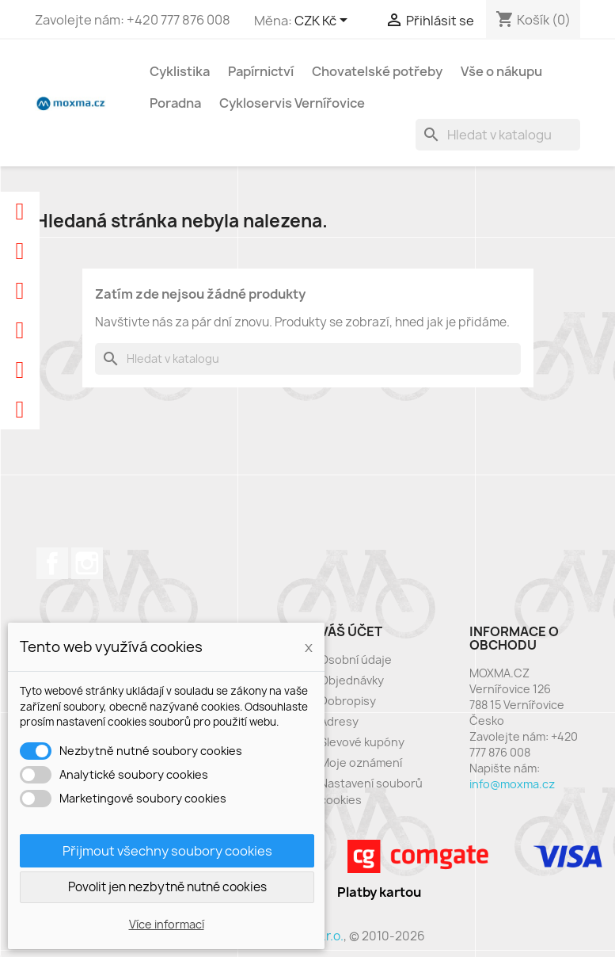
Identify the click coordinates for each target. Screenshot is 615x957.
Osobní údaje (356, 659)
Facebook (52, 563)
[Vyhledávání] (498, 135)
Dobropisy (348, 700)
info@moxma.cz (512, 783)
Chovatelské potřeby (377, 71)
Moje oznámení (361, 762)
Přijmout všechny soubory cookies (167, 851)
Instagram (87, 563)
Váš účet (351, 631)
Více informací (166, 924)
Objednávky (352, 680)
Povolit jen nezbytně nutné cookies (167, 887)
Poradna (175, 103)
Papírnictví (261, 71)
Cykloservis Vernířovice (292, 103)
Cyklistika (180, 71)
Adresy (339, 721)
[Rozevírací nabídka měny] (323, 21)
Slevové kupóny (362, 741)
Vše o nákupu (501, 71)
